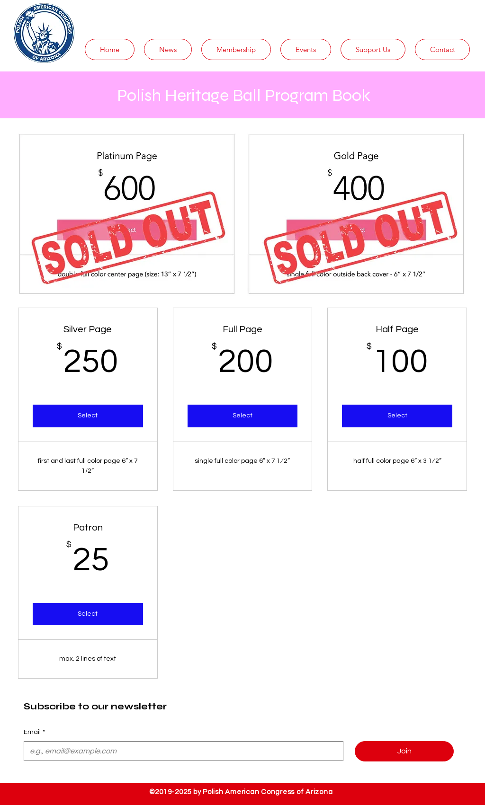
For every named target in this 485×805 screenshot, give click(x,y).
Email (34, 732)
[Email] (180, 751)
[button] (168, 49)
